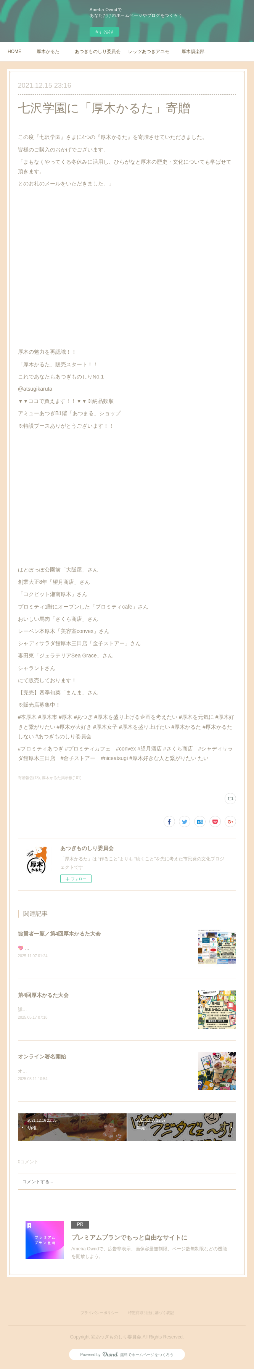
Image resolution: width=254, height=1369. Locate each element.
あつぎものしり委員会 (98, 51)
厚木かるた (48, 51)
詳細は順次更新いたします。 (47, 1010)
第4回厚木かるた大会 (43, 995)
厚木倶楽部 (193, 51)
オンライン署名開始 (42, 1057)
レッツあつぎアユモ (148, 51)
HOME (14, 51)
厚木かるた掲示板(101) (61, 778)
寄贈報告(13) (29, 778)
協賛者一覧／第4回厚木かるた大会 (59, 934)
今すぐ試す (104, 32)
